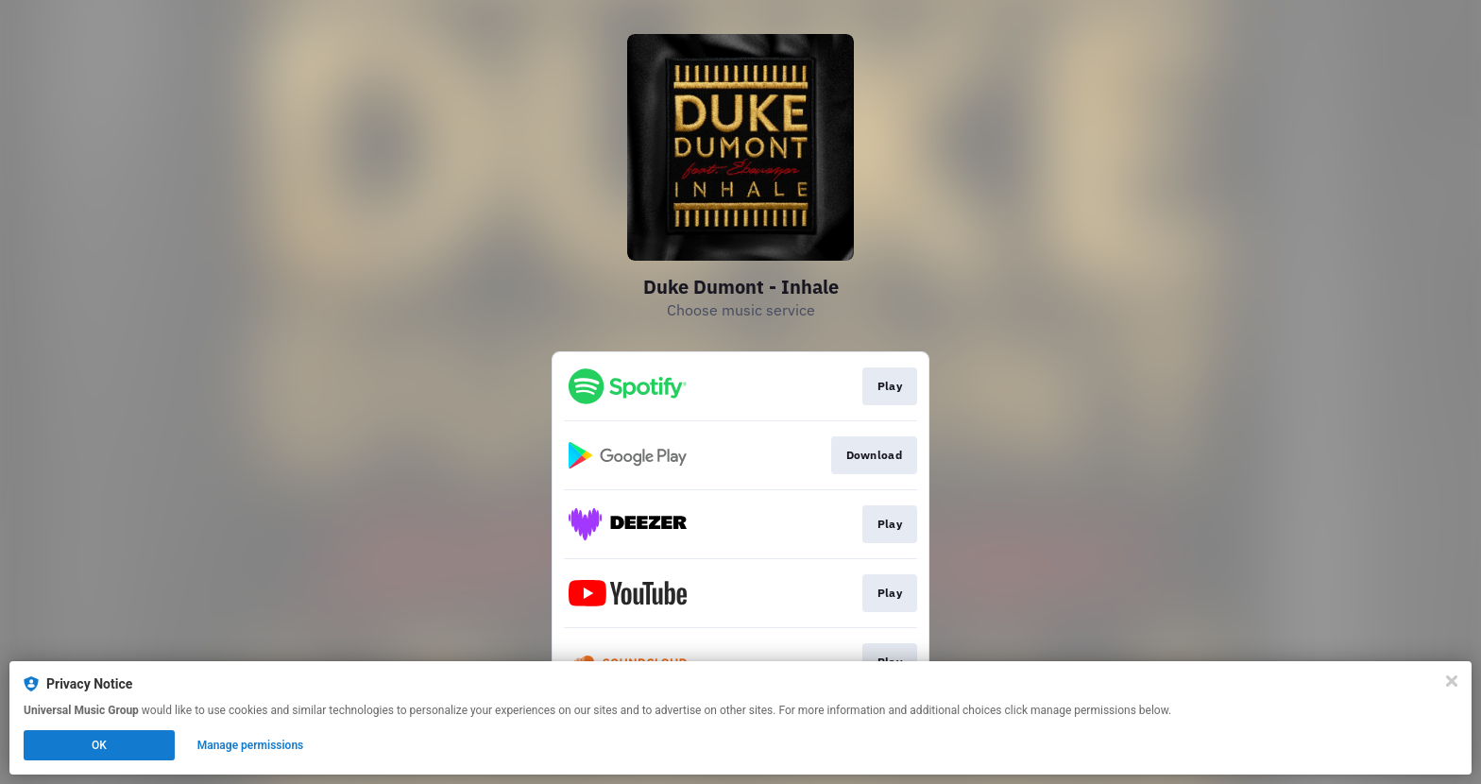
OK (99, 745)
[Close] (1452, 681)
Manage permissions (250, 745)
